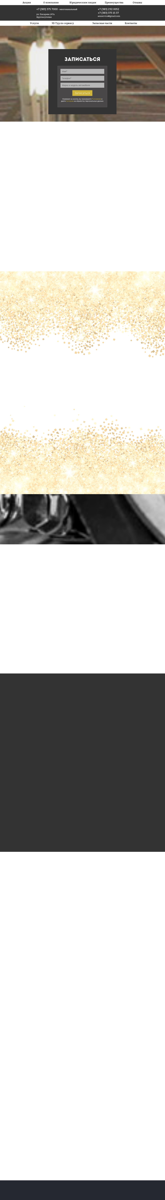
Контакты (131, 23)
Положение (96, 99)
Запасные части (102, 23)
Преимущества (114, 2)
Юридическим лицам (83, 2)
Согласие (69, 101)
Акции (26, 2)
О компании (51, 2)
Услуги (34, 23)
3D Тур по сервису (63, 23)
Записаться (82, 93)
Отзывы (137, 2)
